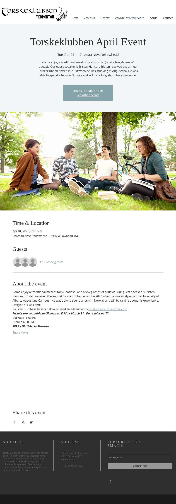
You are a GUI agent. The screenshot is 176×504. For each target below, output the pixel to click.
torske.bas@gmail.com (72, 465)
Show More (20, 333)
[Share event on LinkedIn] (31, 422)
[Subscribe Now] (140, 466)
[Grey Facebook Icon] (110, 482)
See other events (88, 95)
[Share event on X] (23, 422)
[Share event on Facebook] (14, 422)
